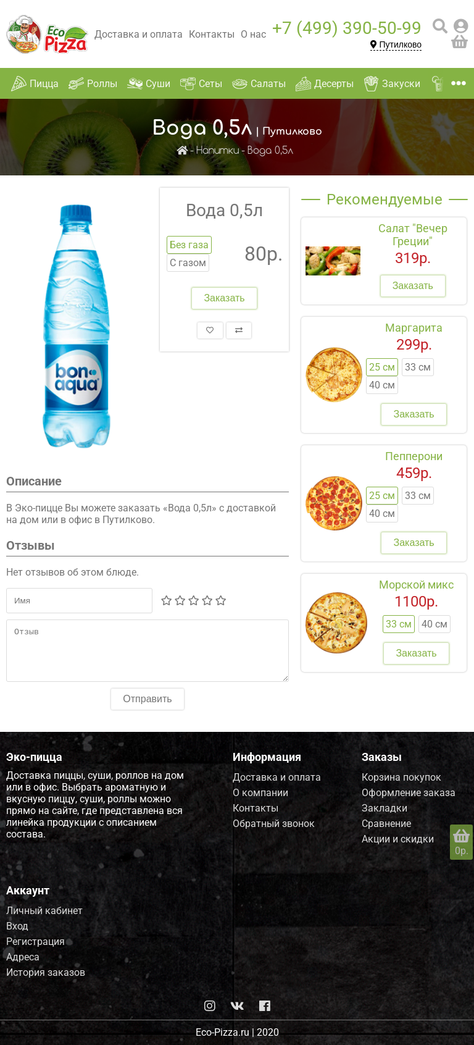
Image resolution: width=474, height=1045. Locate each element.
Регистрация (35, 941)
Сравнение (386, 823)
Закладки (384, 808)
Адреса (23, 957)
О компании (260, 793)
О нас (253, 34)
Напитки (217, 151)
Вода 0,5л (270, 151)
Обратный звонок (274, 823)
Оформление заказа (408, 793)
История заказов (45, 972)
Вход (17, 926)
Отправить (147, 708)
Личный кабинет (44, 911)
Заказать (224, 298)
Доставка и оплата (138, 34)
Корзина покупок (401, 777)
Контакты (212, 34)
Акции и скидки (398, 839)
